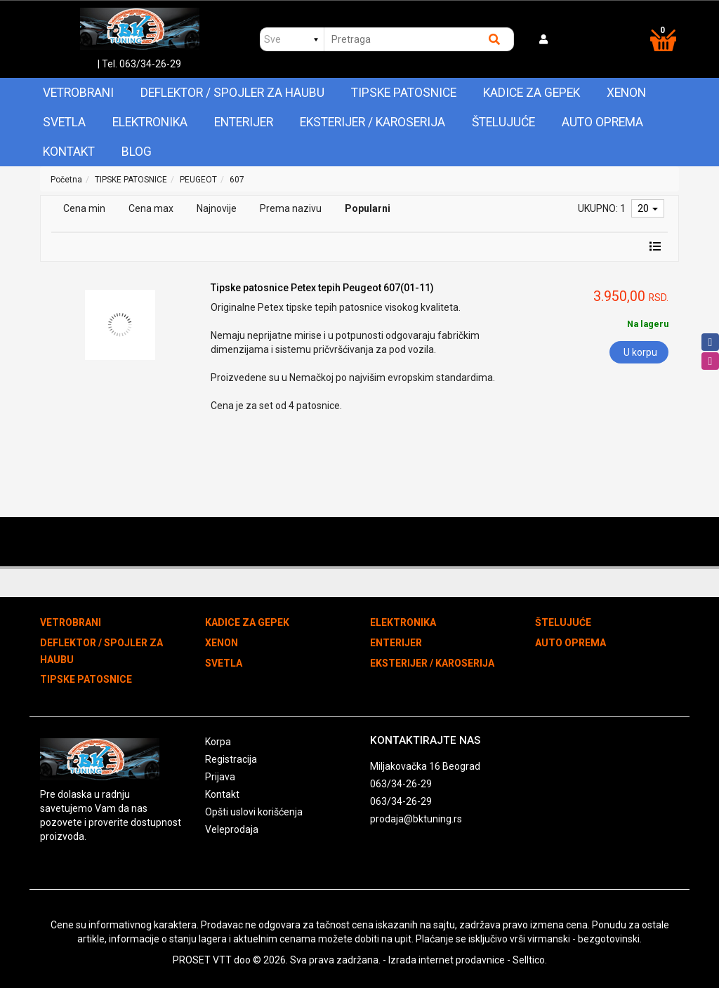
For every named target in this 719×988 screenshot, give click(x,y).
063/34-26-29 (401, 783)
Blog (136, 152)
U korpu (640, 352)
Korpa (218, 741)
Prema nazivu (291, 208)
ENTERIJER (243, 122)
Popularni (367, 208)
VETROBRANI (78, 93)
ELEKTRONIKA (149, 122)
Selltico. (530, 960)
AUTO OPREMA (602, 122)
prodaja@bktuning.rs (416, 819)
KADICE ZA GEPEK (531, 93)
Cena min (84, 208)
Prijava (220, 776)
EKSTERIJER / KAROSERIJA (372, 122)
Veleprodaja (231, 829)
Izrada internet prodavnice (446, 960)
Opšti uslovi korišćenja (254, 811)
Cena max (150, 208)
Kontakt (69, 152)
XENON (626, 93)
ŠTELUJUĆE (503, 122)
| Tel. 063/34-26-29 (139, 63)
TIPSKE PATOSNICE (403, 93)
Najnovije (217, 208)
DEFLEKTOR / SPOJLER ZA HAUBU (232, 93)
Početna (66, 180)
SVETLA (64, 122)
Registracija (231, 759)
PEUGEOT (198, 180)
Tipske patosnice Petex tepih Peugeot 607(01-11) (322, 287)
